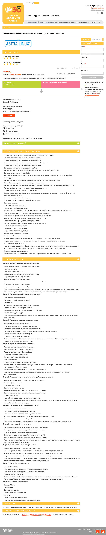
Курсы (37, 16)
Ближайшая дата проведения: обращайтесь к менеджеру (22, 138)
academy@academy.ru (97, 10)
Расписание (37, 532)
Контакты (56, 16)
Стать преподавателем (66, 73)
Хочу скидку (6, 72)
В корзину (8, 115)
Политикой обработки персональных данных (92, 95)
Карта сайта (48, 532)
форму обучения (15, 74)
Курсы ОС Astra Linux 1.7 (47, 22)
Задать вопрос (97, 531)
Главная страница (32, 22)
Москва (37, 3)
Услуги (46, 16)
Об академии (26, 532)
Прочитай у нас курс (97, 8)
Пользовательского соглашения (94, 85)
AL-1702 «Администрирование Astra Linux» (36, 514)
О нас (29, 16)
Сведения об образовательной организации (34, 534)
